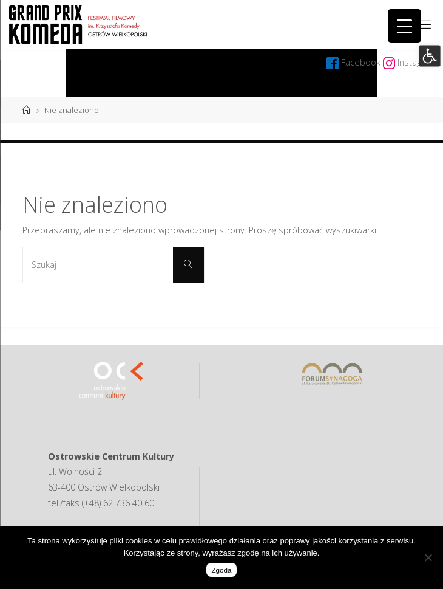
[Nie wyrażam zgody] (428, 557)
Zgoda (221, 570)
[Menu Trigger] (404, 26)
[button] (429, 55)
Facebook (362, 62)
